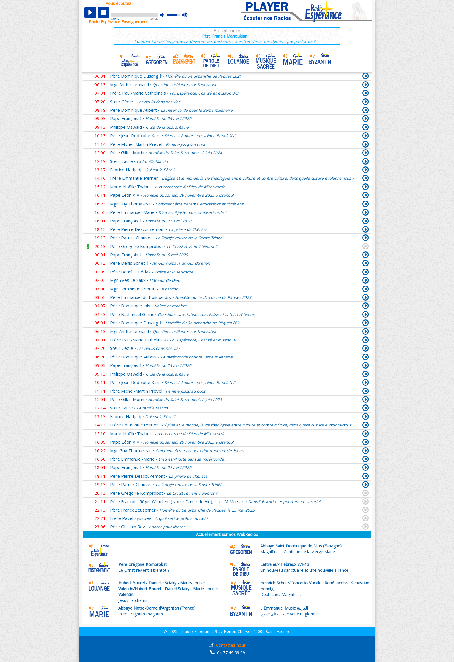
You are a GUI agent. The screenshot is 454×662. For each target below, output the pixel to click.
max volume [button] (185, 15)
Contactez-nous (231, 645)
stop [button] (103, 12)
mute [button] (165, 15)
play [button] (90, 12)
